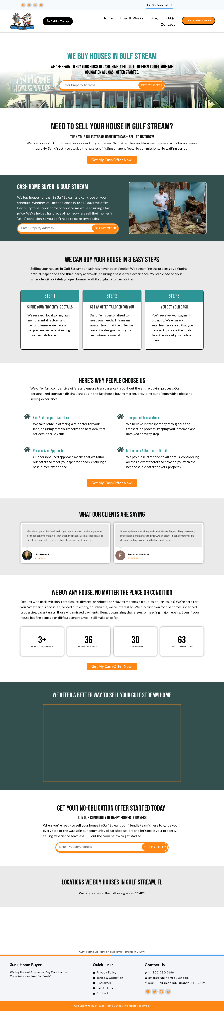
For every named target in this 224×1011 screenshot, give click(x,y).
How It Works (132, 18)
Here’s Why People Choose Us (112, 381)
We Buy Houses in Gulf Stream (112, 56)
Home (107, 18)
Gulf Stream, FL (87, 951)
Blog (154, 18)
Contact (168, 24)
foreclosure (70, 602)
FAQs (170, 18)
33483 (140, 893)
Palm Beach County (134, 951)
